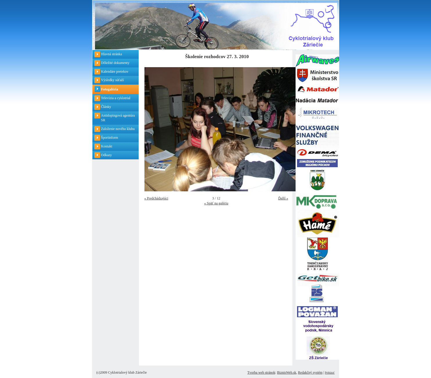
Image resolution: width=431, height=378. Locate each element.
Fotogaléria (109, 89)
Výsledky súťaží (112, 80)
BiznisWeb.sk (286, 372)
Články (106, 107)
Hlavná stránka (111, 54)
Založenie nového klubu (118, 129)
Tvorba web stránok (261, 372)
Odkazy (106, 155)
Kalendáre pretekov (114, 71)
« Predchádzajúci (156, 198)
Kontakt (106, 146)
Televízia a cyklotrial (115, 98)
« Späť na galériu (216, 203)
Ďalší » (283, 198)
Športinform (109, 137)
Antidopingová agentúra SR (118, 117)
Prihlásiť (330, 372)
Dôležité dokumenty (115, 63)
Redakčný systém (310, 372)
